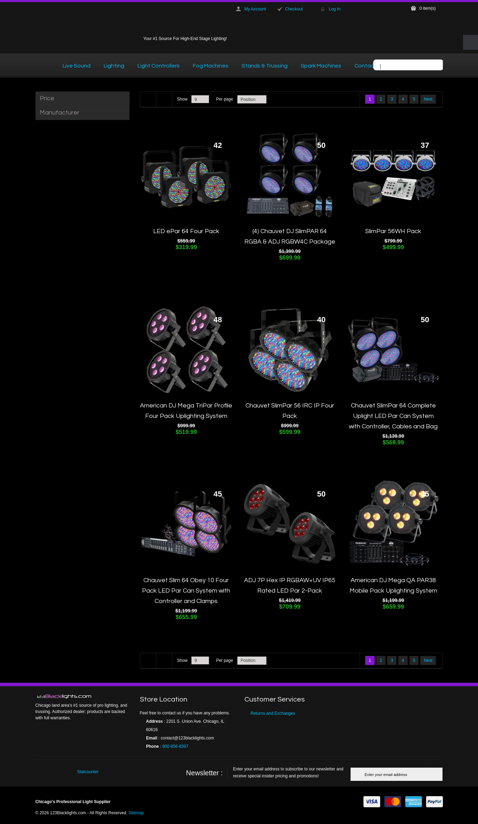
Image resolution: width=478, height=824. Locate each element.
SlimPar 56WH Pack (393, 231)
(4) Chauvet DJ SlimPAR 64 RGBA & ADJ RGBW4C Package (289, 236)
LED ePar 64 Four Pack (186, 231)
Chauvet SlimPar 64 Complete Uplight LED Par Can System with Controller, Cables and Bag (393, 416)
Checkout (294, 9)
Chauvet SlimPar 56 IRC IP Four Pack (289, 410)
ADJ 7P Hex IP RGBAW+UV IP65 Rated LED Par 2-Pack (289, 585)
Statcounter (88, 771)
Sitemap (136, 812)
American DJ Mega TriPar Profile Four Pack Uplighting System (186, 410)
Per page (224, 99)
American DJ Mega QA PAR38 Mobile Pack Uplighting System (393, 585)
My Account (255, 9)
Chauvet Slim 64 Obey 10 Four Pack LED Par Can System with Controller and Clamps (186, 590)
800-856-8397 (175, 746)
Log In (334, 9)
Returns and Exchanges (273, 713)
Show (182, 99)
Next (428, 99)
